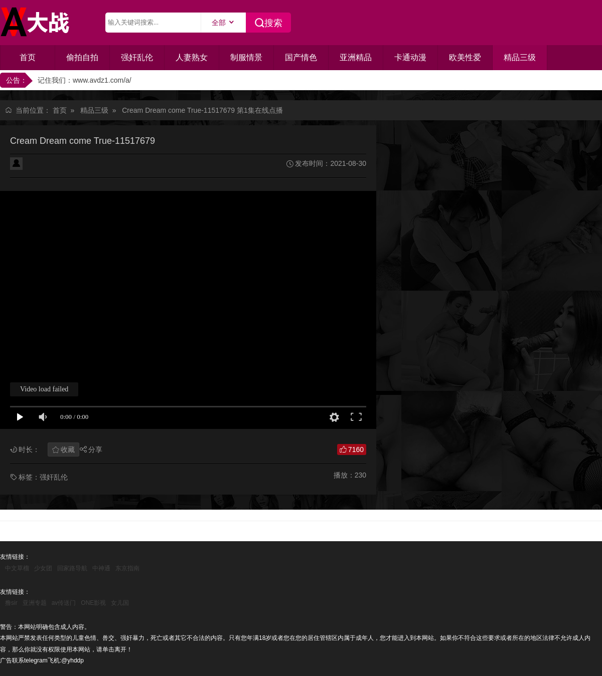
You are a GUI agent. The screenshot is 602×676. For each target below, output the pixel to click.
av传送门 (64, 602)
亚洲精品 (356, 57)
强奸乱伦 (137, 57)
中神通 (101, 568)
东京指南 (127, 568)
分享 (95, 449)
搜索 (273, 23)
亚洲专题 (35, 602)
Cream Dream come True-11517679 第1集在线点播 (202, 110)
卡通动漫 (410, 57)
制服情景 (246, 57)
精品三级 (520, 57)
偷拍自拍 (82, 57)
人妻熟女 (192, 57)
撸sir (11, 602)
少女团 (43, 568)
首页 (28, 57)
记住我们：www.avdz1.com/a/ (84, 80)
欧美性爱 (465, 57)
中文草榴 (17, 568)
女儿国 (120, 602)
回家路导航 (72, 568)
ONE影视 (93, 602)
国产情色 (301, 57)
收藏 (68, 449)
